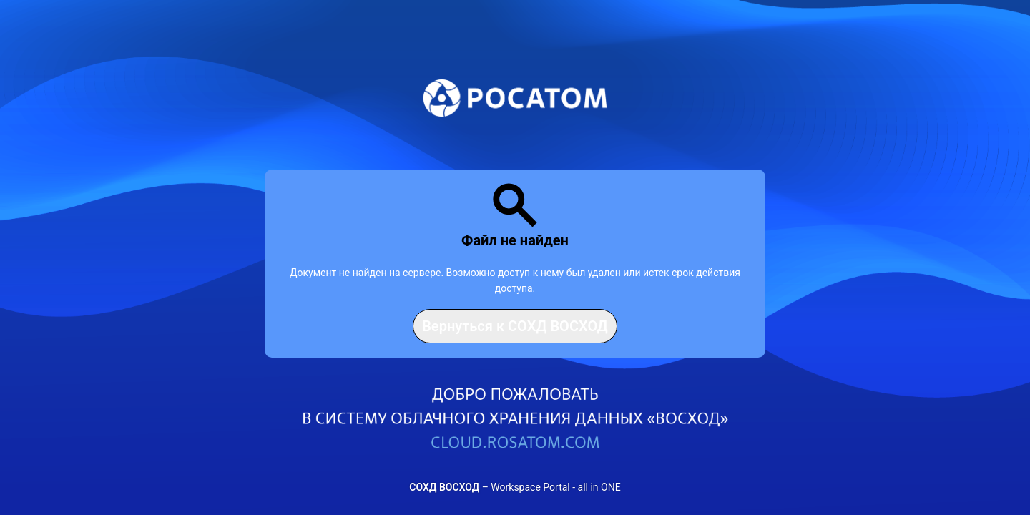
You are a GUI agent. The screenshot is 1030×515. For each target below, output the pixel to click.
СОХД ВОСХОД (444, 487)
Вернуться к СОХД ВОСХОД (515, 326)
